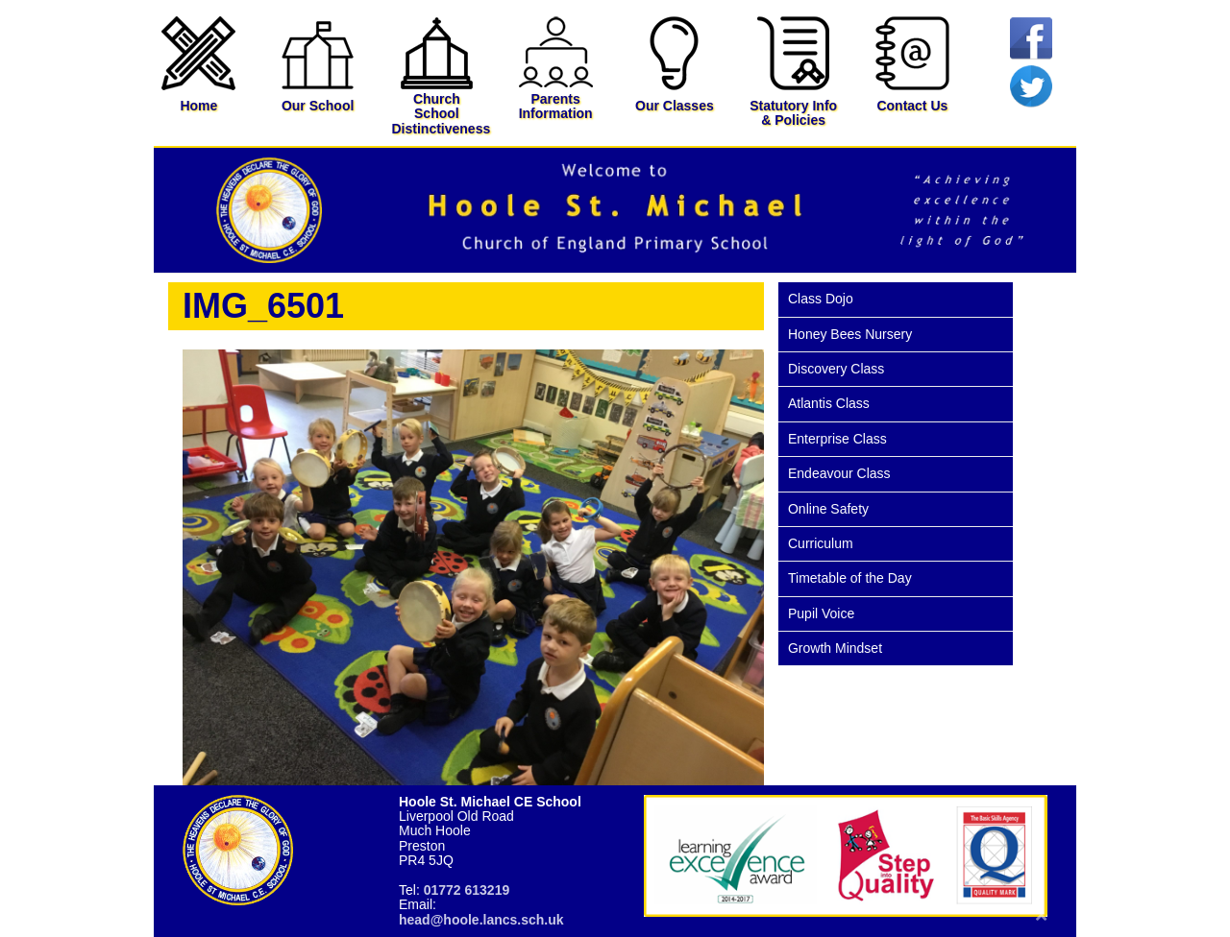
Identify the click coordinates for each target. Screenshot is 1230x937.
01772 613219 (467, 890)
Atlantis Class (829, 403)
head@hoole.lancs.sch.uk (481, 919)
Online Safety (828, 509)
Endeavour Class (839, 473)
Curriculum (820, 543)
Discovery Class (836, 368)
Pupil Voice (821, 613)
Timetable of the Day (850, 578)
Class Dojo (820, 298)
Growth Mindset (835, 648)
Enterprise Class (837, 438)
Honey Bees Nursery (850, 334)
